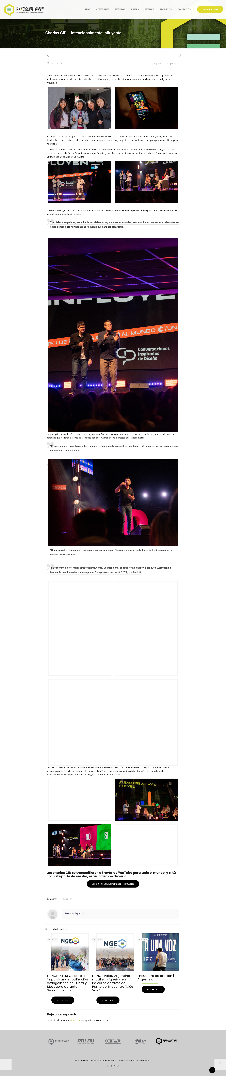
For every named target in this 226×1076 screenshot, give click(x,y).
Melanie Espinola (74, 913)
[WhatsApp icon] (108, 1065)
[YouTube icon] (114, 1065)
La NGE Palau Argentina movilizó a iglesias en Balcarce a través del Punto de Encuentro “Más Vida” (112, 983)
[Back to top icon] (212, 1070)
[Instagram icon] (117, 1065)
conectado (75, 1020)
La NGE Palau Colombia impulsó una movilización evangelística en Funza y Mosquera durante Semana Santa (67, 983)
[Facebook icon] (111, 1065)
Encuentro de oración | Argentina (155, 978)
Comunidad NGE (210, 9)
